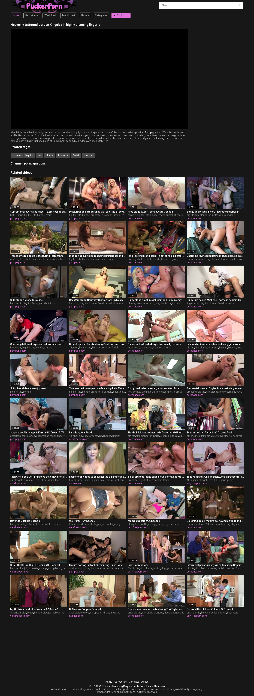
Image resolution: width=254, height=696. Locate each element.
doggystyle (239, 435)
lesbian (125, 215)
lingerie (17, 155)
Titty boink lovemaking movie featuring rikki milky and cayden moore (156, 432)
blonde (49, 155)
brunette (63, 155)
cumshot (88, 155)
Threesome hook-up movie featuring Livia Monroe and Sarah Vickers (97, 388)
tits (39, 155)
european (107, 215)
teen (75, 347)
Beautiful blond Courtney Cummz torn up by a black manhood (97, 300)
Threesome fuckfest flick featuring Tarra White (37, 255)
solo (102, 480)
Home (16, 15)
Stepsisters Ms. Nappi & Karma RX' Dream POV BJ (38, 432)
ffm (37, 480)
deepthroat (42, 435)
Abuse (145, 681)
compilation (54, 568)
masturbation (107, 259)
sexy (148, 303)
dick (209, 435)
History (85, 15)
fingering (62, 435)
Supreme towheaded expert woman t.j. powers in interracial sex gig (156, 344)
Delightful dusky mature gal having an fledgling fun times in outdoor (215, 520)
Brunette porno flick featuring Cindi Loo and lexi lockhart (97, 344)
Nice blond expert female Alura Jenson (150, 211)
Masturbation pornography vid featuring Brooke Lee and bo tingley (97, 211)
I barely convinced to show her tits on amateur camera (97, 476)
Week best (50, 15)
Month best (68, 15)
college (24, 524)
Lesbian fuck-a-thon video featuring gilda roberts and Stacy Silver (215, 344)
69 (129, 568)
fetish (49, 215)
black (149, 259)
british (156, 568)
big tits (29, 155)
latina (166, 480)
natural (44, 524)
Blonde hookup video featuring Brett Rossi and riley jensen (97, 255)
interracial (121, 303)
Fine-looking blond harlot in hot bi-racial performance (156, 255)
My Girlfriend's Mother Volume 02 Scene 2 (34, 609)
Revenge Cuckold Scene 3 (25, 520)
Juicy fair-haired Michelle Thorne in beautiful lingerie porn (215, 300)
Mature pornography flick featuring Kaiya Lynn (95, 565)
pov (99, 524)
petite (57, 524)
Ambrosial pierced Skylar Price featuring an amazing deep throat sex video (215, 388)
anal (12, 259)
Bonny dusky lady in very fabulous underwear (213, 211)
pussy (230, 480)
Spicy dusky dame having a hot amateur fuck (153, 388)
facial (76, 155)
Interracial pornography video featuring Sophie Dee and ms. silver (215, 565)
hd (100, 435)
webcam (120, 480)
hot (12, 215)
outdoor (200, 524)
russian (116, 435)
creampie (107, 391)
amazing (192, 391)
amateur (201, 259)
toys (52, 303)
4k (70, 435)
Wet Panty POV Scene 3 (82, 520)
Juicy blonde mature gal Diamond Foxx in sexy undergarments (156, 300)
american (15, 435)
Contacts (134, 681)
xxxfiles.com (76, 615)
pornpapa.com (34, 163)
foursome (241, 568)
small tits (49, 480)
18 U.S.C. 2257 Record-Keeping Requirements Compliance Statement (127, 686)
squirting (118, 391)
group (116, 215)
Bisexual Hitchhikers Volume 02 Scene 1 (210, 609)
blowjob (223, 391)
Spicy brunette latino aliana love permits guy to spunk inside (156, 476)
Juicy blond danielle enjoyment (28, 388)
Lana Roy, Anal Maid (80, 432)
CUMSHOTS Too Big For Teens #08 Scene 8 (35, 565)
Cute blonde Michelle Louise (26, 300)
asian (87, 480)
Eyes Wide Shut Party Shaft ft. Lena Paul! (209, 432)
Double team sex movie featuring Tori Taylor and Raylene (156, 609)
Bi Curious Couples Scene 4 (85, 609)
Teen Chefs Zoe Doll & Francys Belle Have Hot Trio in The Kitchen (38, 476)
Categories (101, 15)
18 (70, 347)
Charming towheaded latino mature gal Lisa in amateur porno (215, 255)
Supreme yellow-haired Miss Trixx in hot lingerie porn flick (38, 211)
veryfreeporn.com (79, 439)
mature (181, 215)
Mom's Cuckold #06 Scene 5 (144, 520)
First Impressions (138, 565)
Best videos (31, 15)
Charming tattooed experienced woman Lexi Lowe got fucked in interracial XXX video (38, 344)
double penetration (48, 259)
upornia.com (76, 483)
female (132, 215)
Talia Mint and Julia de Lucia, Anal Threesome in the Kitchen (215, 476)
